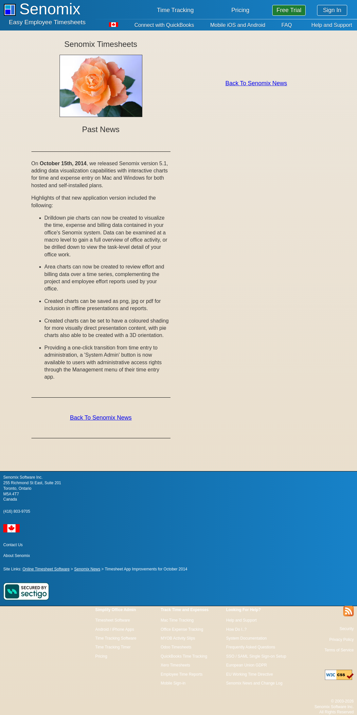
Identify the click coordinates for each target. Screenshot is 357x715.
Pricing (240, 10)
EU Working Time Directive (249, 674)
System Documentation (246, 638)
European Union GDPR (246, 665)
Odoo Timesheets (176, 647)
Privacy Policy (341, 639)
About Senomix (16, 555)
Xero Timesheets (175, 665)
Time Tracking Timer (113, 647)
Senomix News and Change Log (254, 683)
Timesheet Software (112, 620)
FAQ (286, 25)
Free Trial (289, 10)
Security (347, 628)
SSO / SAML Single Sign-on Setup (256, 656)
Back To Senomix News (101, 417)
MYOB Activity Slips (178, 638)
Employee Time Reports (182, 674)
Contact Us (13, 545)
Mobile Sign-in (173, 683)
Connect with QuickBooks (164, 25)
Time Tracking (175, 10)
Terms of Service (339, 650)
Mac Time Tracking (177, 620)
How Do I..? (236, 629)
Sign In (332, 10)
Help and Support (331, 25)
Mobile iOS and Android (237, 25)
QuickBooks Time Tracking (184, 656)
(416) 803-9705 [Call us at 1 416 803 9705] (16, 511)
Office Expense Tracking (182, 629)
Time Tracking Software (115, 638)
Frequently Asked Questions (250, 647)
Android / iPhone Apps (114, 629)
